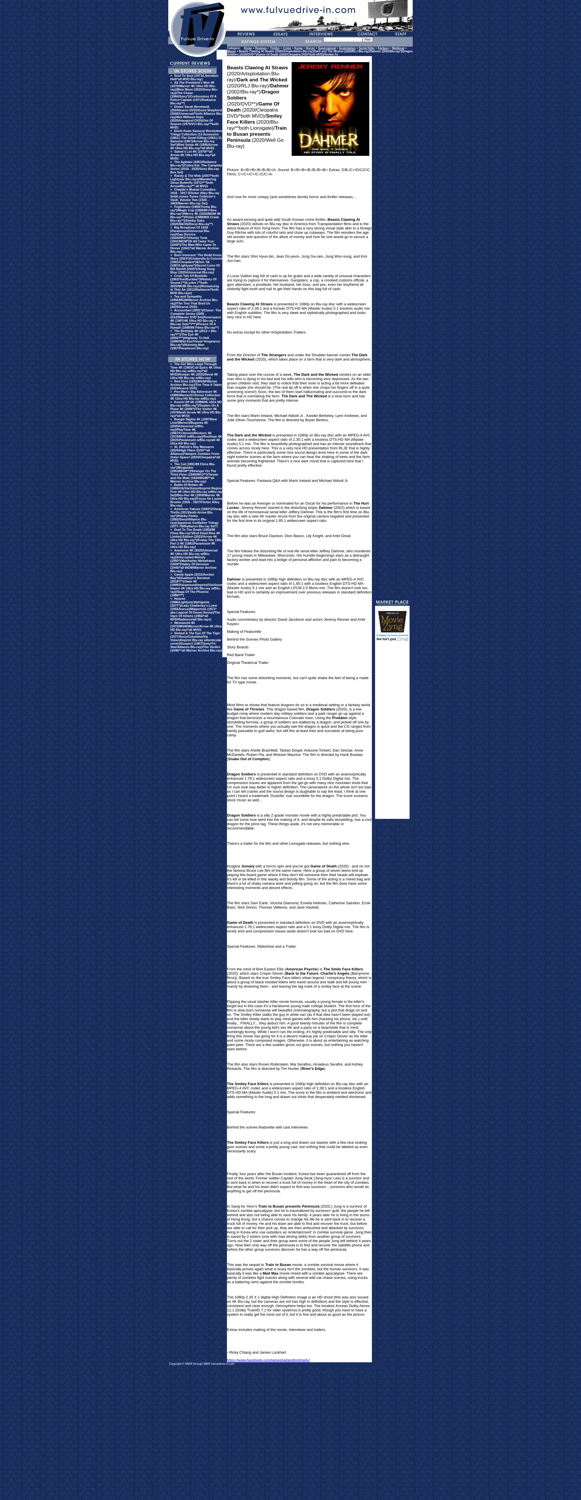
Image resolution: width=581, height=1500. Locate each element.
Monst (231, 51)
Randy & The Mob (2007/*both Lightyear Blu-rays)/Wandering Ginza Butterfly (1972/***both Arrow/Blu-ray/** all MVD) (194, 181)
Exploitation (347, 48)
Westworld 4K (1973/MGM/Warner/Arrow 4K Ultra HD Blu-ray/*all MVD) (196, 626)
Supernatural (327, 48)
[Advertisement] (392, 732)
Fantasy (383, 48)
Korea (299, 48)
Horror (310, 48)
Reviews (261, 48)
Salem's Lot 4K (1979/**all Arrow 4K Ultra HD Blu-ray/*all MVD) (192, 155)
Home (248, 48)
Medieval (398, 48)
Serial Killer (367, 48)
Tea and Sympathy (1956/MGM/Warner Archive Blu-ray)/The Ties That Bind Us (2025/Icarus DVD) (194, 302)
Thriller (275, 48)
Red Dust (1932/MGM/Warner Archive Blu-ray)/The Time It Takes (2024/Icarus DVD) (196, 385)
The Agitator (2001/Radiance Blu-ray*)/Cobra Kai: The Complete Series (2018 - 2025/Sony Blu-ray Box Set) (196, 167)
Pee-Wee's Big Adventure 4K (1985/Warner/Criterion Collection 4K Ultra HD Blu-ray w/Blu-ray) (195, 395)
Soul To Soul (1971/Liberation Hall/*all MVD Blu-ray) (194, 77)
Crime (287, 48)
